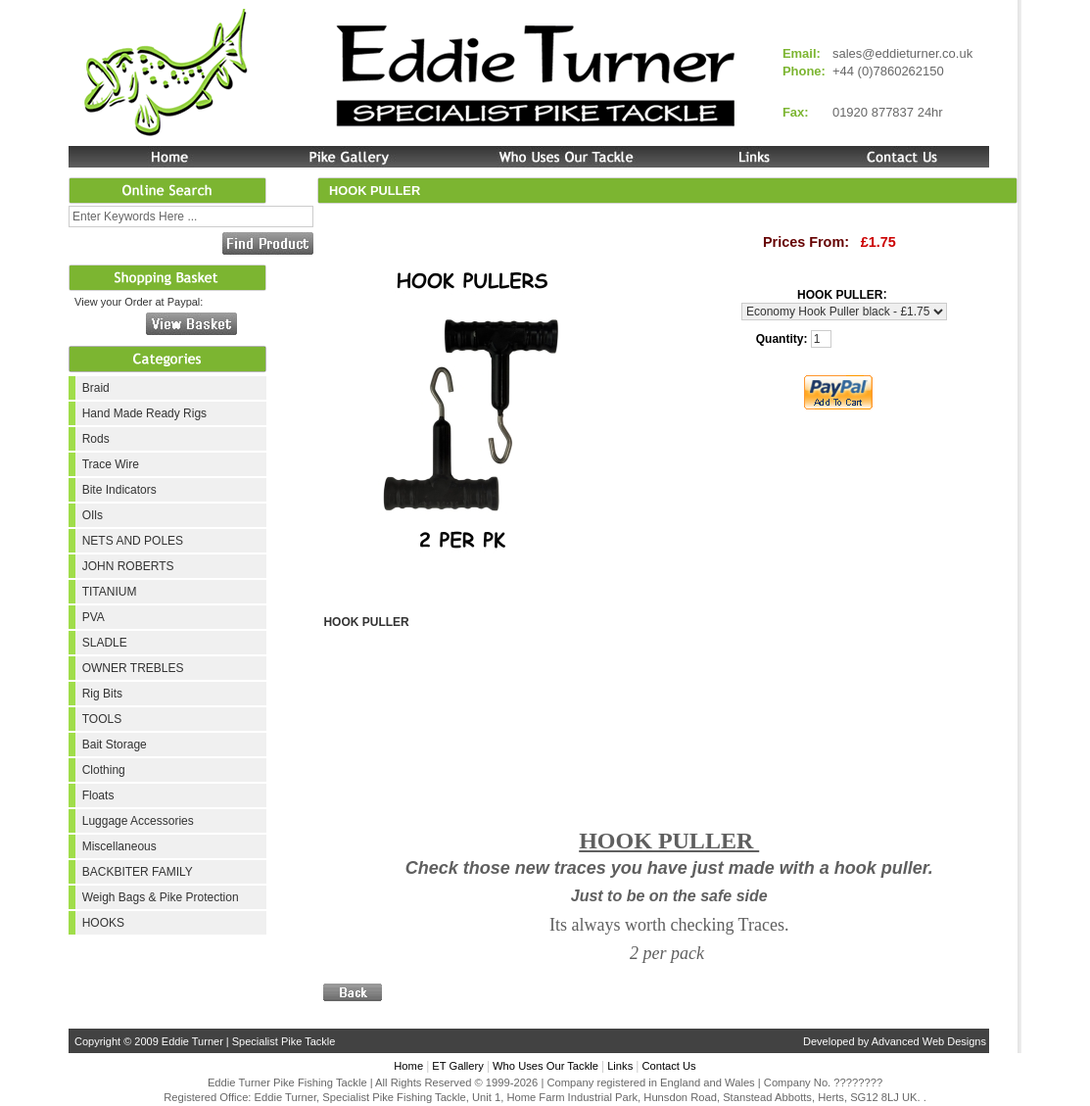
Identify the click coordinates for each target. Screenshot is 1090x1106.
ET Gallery (458, 1066)
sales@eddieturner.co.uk (902, 53)
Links (620, 1066)
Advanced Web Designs (929, 1041)
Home (408, 1066)
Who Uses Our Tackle (545, 1066)
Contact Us (668, 1066)
